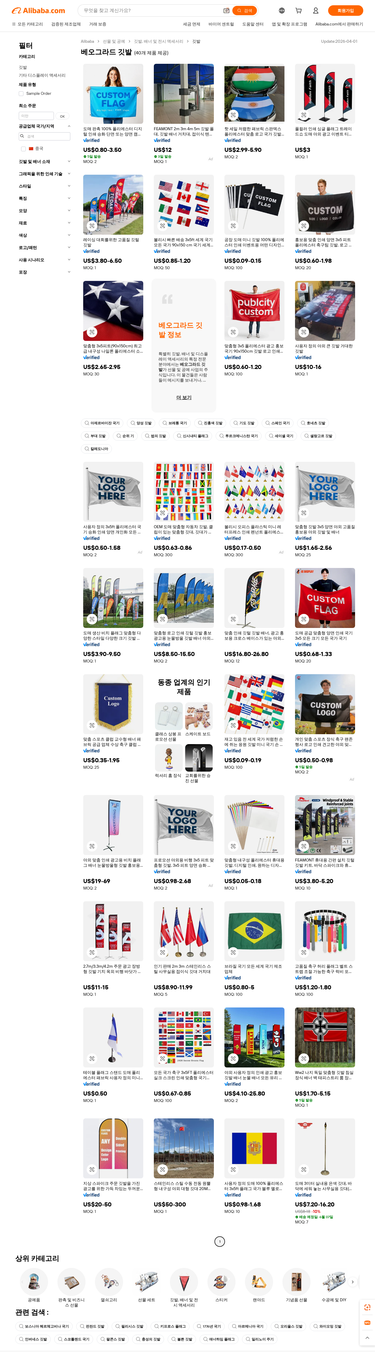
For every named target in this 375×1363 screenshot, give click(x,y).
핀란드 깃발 (92, 1326)
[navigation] (44, 642)
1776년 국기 (209, 1326)
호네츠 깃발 (313, 423)
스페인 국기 (277, 423)
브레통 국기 (175, 423)
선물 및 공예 (114, 41)
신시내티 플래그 (192, 436)
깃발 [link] (198, 41)
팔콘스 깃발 (112, 1339)
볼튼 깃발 (181, 1339)
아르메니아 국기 (249, 1326)
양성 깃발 (141, 423)
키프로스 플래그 (170, 1326)
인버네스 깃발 (33, 1339)
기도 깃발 (243, 423)
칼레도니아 (96, 449)
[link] (367, 1307)
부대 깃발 (95, 436)
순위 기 (125, 436)
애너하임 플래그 (219, 1339)
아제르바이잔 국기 (102, 423)
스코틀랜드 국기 (73, 1339)
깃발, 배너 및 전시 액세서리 (160, 41)
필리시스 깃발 (129, 1326)
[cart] (299, 11)
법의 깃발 (155, 436)
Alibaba (88, 41)
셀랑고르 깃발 (318, 436)
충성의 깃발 (148, 1339)
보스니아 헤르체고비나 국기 (44, 1326)
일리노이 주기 (260, 1339)
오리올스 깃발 (290, 1326)
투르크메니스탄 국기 (238, 436)
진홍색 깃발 (210, 423)
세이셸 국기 (281, 436)
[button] (367, 1337)
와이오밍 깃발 (328, 1326)
